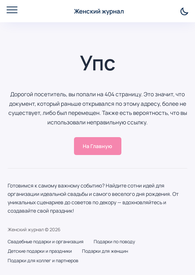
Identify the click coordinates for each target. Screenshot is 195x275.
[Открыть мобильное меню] (12, 10)
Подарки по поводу (114, 242)
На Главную (97, 146)
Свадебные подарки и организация (45, 242)
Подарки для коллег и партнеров (43, 260)
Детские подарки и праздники (40, 251)
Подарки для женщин (105, 251)
